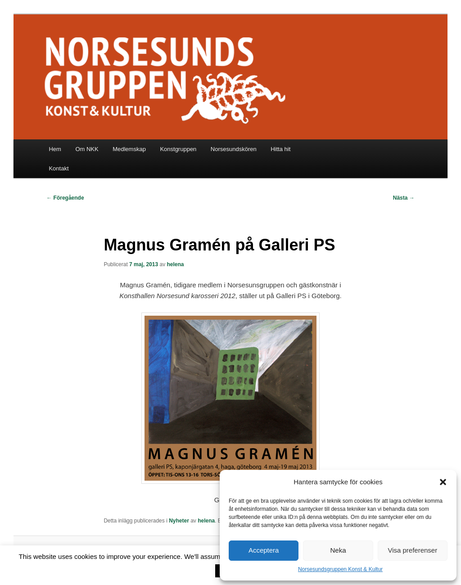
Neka (338, 550)
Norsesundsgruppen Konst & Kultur (340, 569)
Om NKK (86, 149)
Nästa (404, 198)
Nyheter (179, 521)
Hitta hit (280, 149)
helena (175, 264)
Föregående (65, 198)
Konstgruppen (178, 149)
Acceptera (264, 550)
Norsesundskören (234, 149)
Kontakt (58, 168)
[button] (442, 482)
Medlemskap (129, 149)
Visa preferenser (412, 550)
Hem (55, 149)
